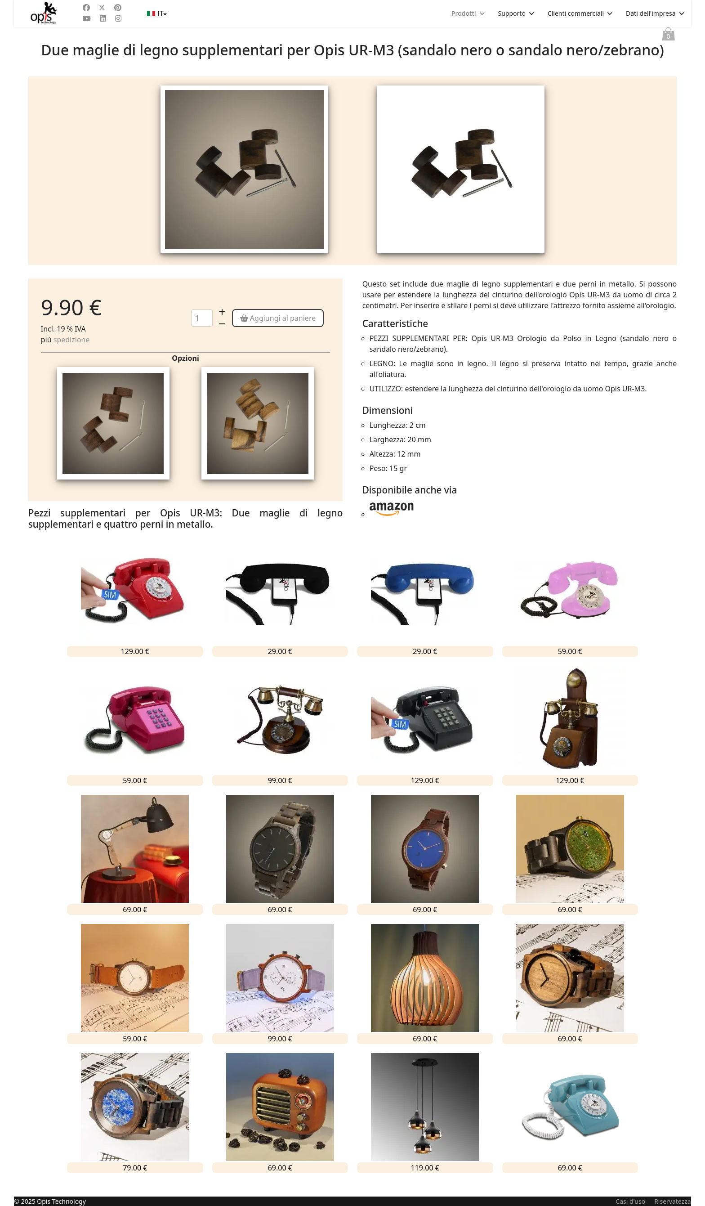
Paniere (668, 35)
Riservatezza (672, 1201)
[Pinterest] (117, 8)
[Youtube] (87, 18)
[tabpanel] (244, 176)
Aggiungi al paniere (278, 330)
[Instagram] (118, 18)
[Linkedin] (103, 18)
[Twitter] (102, 8)
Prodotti (463, 13)
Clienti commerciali (576, 13)
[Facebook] (86, 8)
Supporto (512, 13)
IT (156, 13)
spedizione (72, 352)
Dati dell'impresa (651, 13)
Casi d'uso (630, 1201)
